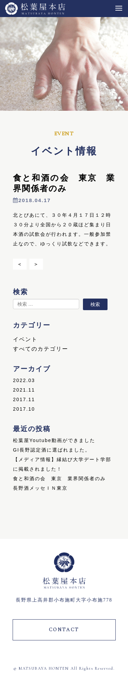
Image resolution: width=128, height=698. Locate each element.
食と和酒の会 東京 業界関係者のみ (59, 478)
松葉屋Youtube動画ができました (54, 440)
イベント (25, 339)
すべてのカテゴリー (40, 349)
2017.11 (24, 399)
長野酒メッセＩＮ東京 (40, 488)
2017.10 (24, 409)
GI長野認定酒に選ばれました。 (51, 450)
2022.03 (24, 380)
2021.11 (24, 390)
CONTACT (64, 630)
